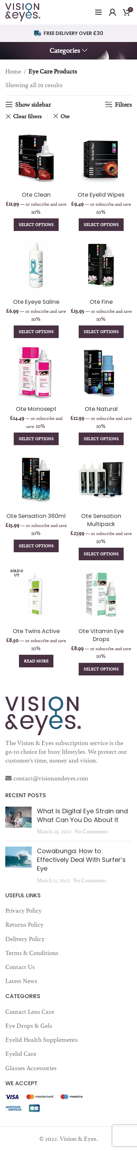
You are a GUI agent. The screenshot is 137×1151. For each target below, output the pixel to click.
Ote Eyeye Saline (36, 302)
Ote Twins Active (36, 631)
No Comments (91, 831)
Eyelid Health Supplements (41, 1040)
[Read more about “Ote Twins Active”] (36, 661)
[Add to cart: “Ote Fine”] (101, 331)
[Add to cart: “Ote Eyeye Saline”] (36, 331)
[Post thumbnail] (18, 821)
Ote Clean (36, 195)
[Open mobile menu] (98, 12)
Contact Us (20, 967)
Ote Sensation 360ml (36, 516)
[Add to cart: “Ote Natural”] (101, 439)
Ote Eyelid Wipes (101, 195)
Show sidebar (33, 104)
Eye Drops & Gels (28, 1026)
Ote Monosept (36, 409)
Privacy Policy (23, 910)
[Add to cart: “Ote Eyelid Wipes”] (101, 224)
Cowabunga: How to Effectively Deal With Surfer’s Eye (81, 860)
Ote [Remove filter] (65, 116)
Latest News (21, 981)
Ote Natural (101, 409)
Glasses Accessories (31, 1068)
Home (13, 71)
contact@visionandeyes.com (50, 778)
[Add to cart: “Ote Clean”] (36, 224)
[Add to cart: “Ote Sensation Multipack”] (101, 554)
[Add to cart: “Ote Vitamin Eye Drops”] (101, 669)
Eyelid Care (20, 1054)
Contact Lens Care (29, 1012)
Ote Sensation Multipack (101, 520)
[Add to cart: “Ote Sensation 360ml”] (36, 546)
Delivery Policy (25, 939)
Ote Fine (101, 302)
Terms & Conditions (31, 953)
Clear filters (27, 116)
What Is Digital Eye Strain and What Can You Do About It (82, 815)
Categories (65, 50)
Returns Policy (24, 924)
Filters (123, 104)
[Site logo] (22, 11)
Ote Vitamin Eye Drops (101, 635)
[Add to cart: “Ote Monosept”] (36, 439)
